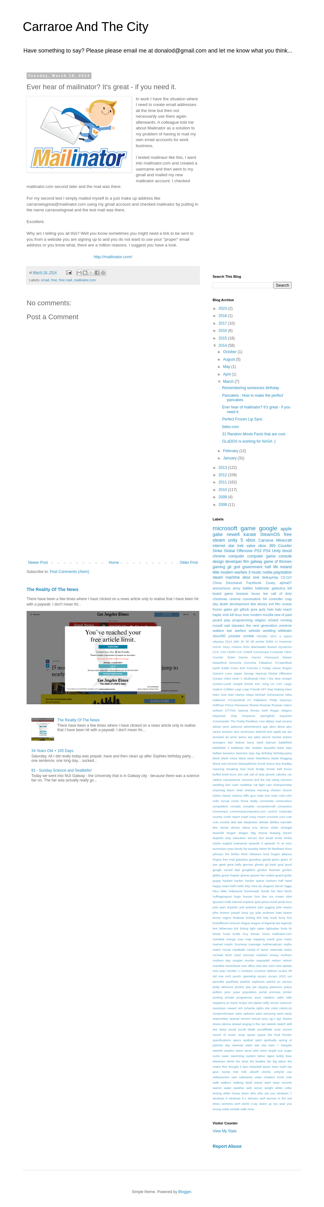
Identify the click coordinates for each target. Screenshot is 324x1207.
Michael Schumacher (269, 694)
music (256, 572)
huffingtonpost (222, 896)
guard (280, 875)
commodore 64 (255, 599)
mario (288, 939)
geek (222, 864)
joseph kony (239, 912)
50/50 (269, 641)
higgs (288, 886)
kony (282, 917)
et (282, 843)
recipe (243, 1003)
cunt (282, 816)
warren (217, 1088)
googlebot (248, 870)
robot (274, 1008)
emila (278, 838)
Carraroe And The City (85, 27)
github (244, 609)
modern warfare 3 (235, 572)
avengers (219, 742)
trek (243, 1071)
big (258, 753)
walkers (226, 1082)
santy (288, 1013)
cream (261, 816)
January (230, 458)
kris (289, 917)
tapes (270, 1056)
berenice (229, 753)
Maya (249, 694)
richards (249, 1008)
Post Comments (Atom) (69, 571)
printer (287, 992)
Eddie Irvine (229, 668)
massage (254, 944)
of (283, 615)
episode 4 (256, 843)
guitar (288, 875)
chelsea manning (257, 790)
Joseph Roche (243, 684)
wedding (269, 630)
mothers (286, 955)
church (287, 790)
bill (290, 588)
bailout (239, 742)
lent (215, 928)
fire (227, 854)
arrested (218, 737)
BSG (246, 647)
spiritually (270, 1040)
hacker (238, 880)
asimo (242, 737)
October (230, 352)
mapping (259, 939)
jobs (261, 907)
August (229, 359)
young (217, 1109)
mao (240, 939)
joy (252, 912)
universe (285, 625)
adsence (236, 726)
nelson (276, 960)
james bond (269, 902)
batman (271, 742)
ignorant (218, 902)
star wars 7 (269, 1045)
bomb (261, 763)
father (263, 848)
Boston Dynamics (279, 647)
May (227, 366)
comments (267, 801)
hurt (257, 896)
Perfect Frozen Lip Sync (242, 419)
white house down (236, 1093)
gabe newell (226, 534)
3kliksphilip (270, 577)
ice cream (276, 896)
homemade (251, 891)
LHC (279, 684)
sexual (256, 1018)
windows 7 (284, 1093)
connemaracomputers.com (248, 811)
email (45, 280)
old (215, 976)
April (227, 374)
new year (219, 971)
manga (230, 939)
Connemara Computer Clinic (272, 652)
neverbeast (232, 965)
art (227, 737)
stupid (272, 1050)
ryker (238, 1013)
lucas (226, 934)
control (272, 811)
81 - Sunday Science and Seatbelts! (61, 770)
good (288, 864)
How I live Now (270, 678)
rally (289, 997)
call (246, 774)
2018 (223, 316)
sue (280, 1050)
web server (254, 1088)
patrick (270, 981)
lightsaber (272, 928)
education (239, 838)
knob (274, 917)
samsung (269, 1013)
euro (289, 843)
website (254, 630)
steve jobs (251, 1050)
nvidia (267, 572)
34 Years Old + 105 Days (52, 751)
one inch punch (230, 976)
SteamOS (270, 534)
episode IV (272, 843)
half (280, 880)
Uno (262, 721)
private (229, 997)
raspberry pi (221, 1003)
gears (275, 859)
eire (261, 838)
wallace (218, 630)
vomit (280, 1077)
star (256, 1045)
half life (271, 567)
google (268, 528)
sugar (288, 1050)
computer (236, 556)
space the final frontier (275, 1034)
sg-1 (272, 1018)
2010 (223, 490)
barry (250, 742)
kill (232, 615)
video (258, 1077)
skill (289, 1024)
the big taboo (276, 1061)
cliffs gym (249, 795)
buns (233, 774)
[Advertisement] (113, 508)
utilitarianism (221, 1077)
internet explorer (243, 902)
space (251, 1034)
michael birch (222, 955)
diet (253, 604)
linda (284, 928)
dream (287, 833)
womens (227, 1103)
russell (217, 625)
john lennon (221, 912)
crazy (252, 816)
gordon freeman (268, 870)
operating (249, 976)
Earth (216, 668)
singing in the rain (254, 1024)
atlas (257, 737)
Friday (267, 668)
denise (235, 827)
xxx (275, 1103)
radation (269, 997)
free (54, 280)
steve (239, 1050)
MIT (264, 689)
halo (270, 609)
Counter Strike (224, 657)
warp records (282, 1082)
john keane (284, 907)
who (253, 1093)
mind (237, 955)
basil (260, 742)
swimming (237, 1056)
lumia (266, 934)
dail (239, 822)
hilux (216, 891)
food (266, 854)
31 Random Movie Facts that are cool (253, 434)
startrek (218, 1050)
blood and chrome (225, 763)
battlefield (285, 742)
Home (114, 562)
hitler (224, 891)
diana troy (250, 827)
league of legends (263, 923)
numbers (247, 971)
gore (254, 609)
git (229, 567)
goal (281, 864)
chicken (276, 790)
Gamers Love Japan (227, 673)
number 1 (233, 971)
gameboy (255, 859)
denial (224, 827)
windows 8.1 (237, 1098)
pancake (218, 981)
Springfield (267, 716)
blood (287, 551)
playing (263, 987)
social (232, 1029)
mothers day (222, 960)
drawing (275, 833)
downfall (218, 833)
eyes (230, 848)
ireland (286, 567)
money (274, 955)
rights (260, 1008)
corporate (285, 811)
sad (227, 625)
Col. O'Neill (244, 652)
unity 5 (235, 540)
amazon (227, 731)
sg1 (279, 1018)
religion (260, 620)
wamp (258, 1082)
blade (275, 758)
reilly (266, 1003)
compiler (248, 806)
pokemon (276, 987)
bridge (260, 769)
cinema (234, 599)
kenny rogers (222, 917)
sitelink (271, 1024)
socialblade (264, 1029)
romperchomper (223, 1013)
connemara (220, 811)
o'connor (260, 971)
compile (235, 806)
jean (215, 907)
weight (269, 1088)
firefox (235, 854)
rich (240, 1008)
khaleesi (238, 917)
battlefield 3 (221, 748)
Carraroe (266, 540)
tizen (275, 1066)
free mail (65, 280)
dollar (274, 827)
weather (239, 1088)
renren (274, 1003)
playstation (283, 572)
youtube (234, 636)
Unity (276, 551)
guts (262, 609)
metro (288, 949)
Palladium (260, 700)
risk (267, 1008)
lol (290, 928)
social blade (246, 1029)
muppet (238, 960)
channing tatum (223, 790)
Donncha (235, 662)
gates (228, 609)
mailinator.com (85, 280)
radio (280, 997)
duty (228, 838)
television (219, 1061)
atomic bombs (272, 737)
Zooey (270, 583)
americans (247, 731)
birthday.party (283, 753)
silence (226, 1024)
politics (217, 992)
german (248, 864)
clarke (217, 795)
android (261, 731)
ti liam (244, 1066)
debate (263, 822)
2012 (223, 475)
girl (236, 609)
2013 (223, 467)
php (248, 987)
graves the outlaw (263, 875)
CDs (223, 652)
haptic (217, 615)
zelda (225, 1109)
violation (269, 1077)
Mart (231, 694)
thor (224, 1066)
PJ (249, 700)
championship (282, 785)
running (286, 620)
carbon (217, 779)
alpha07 (286, 583)
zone (250, 1109)
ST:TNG (230, 710)
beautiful (269, 748)
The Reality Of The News (52, 589)
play (227, 620)
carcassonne (231, 779)
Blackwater (258, 647)
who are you (267, 1093)
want (268, 1082)
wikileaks (285, 630)
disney (262, 604)
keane (288, 912)
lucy (245, 934)
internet (219, 546)
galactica (242, 859)
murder (249, 960)
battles (248, 588)
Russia (254, 705)
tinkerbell (255, 1066)
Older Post (189, 562)
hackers (271, 880)
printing (217, 997)
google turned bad (226, 870)
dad (233, 822)
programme (244, 997)
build (225, 774)
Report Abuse (227, 1146)
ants (269, 731)
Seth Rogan (270, 710)
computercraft (266, 806)
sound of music (224, 1034)
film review (283, 604)
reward (231, 1008)
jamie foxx (285, 902)
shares (287, 1018)
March (229, 381)
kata (279, 912)
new (277, 615)
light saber (257, 928)
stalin (248, 1045)
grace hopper (231, 875)
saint (259, 1013)
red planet (255, 1003)
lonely (217, 934)
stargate (286, 1045)
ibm (264, 896)
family (239, 848)
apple (286, 528)
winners (253, 1098)
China (217, 583)
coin (267, 795)
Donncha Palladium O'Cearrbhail (268, 662)
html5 (288, 891)
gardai (266, 859)
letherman (226, 928)
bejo (289, 748)
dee (215, 827)
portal (263, 992)
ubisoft (254, 1071)
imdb (227, 902)
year (282, 1103)
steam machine (226, 577)
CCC (216, 652)
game (248, 528)
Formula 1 (253, 668)
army (236, 588)
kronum (235, 923)
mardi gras (274, 939)
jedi (242, 907)
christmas (220, 599)
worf (237, 1103)
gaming (219, 567)
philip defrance (223, 987)
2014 (223, 345)
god (237, 567)
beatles (257, 748)
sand (280, 1013)
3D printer (258, 641)
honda (265, 891)
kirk (259, 917)
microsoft (225, 528)
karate (250, 534)
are (289, 731)
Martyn (240, 694)
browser (242, 593)
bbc (248, 748)
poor (227, 992)
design (218, 561)
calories (281, 774)
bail (230, 742)
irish (226, 615)
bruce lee (260, 593)
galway (256, 561)
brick (250, 769)
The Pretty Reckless (244, 721)
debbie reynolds (281, 822)
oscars (261, 976)
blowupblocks (248, 763)
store (263, 1050)
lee (278, 923)
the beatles (257, 1061)
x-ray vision (259, 1103)
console (285, 556)
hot (273, 891)
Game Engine (282, 668)
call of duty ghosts (262, 774)
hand (288, 880)
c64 (240, 774)
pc (279, 981)
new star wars (265, 965)
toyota (226, 1071)
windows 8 (220, 1098)
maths (288, 944)
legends (286, 923)
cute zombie (221, 822)
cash (235, 785)
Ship (234, 716)
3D (247, 641)
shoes (217, 1024)
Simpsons (248, 716)
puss (258, 997)
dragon (231, 833)
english (227, 843)
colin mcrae (221, 801)
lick (236, 928)
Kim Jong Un (264, 684)
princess (275, 992)
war (229, 630)
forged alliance (281, 854)
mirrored (248, 955)
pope (236, 992)
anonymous (221, 588)
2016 (223, 330)
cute (289, 816)
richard (273, 620)
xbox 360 (266, 546)
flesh (244, 854)
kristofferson (221, 923)
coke (274, 795)
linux (238, 615)
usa (289, 1071)
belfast (217, 753)
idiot (289, 896)
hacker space (254, 880)
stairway (237, 1045)
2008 (223, 504)
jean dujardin (229, 907)
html (280, 891)
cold (281, 795)
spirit (258, 1040)
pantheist (232, 981)
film (246, 561)
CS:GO (286, 577)
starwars (238, 625)
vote (289, 1077)
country (217, 816)
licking (244, 928)
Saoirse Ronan (248, 710)
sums (216, 1056)
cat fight (259, 785)
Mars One (220, 694)
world (245, 1103)
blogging (286, 758)
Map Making (275, 689)
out (290, 976)
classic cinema (232, 795)
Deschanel (234, 583)
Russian (265, 705)
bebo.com (230, 427)
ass (250, 737)
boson (270, 763)
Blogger (184, 1192)
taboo (261, 1056)
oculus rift (285, 971)
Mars (288, 689)
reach (234, 1003)
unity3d (279, 1071)
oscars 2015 (277, 976)
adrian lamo (221, 726)
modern (256, 615)
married (218, 944)
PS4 (267, 551)
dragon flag (247, 833)
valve (250, 546)
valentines (245, 1077)
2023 (223, 308)
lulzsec (255, 934)
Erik (242, 668)
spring (283, 1040)
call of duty (281, 593)
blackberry (263, 758)
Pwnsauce (241, 705)
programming (243, 620)
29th (236, 641)
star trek (236, 546)
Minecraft (284, 540)
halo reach (283, 609)
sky (215, 1029)
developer (233, 561)
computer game (261, 556)
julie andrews (265, 912)
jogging (270, 907)
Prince (229, 705)
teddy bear (284, 1056)
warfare (240, 630)
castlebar (246, 785)
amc (237, 731)
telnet (230, 1061)
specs (237, 1040)
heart (225, 886)
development (239, 604)
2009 (223, 497)
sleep (223, 1029)
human (247, 896)
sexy (265, 1018)
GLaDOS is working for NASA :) (249, 441)
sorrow (287, 1029)
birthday (266, 753)
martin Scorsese (235, 944)
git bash (271, 864)
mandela (218, 939)
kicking (250, 917)
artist (233, 737)
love (246, 615)
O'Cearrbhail (236, 700)
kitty (266, 917)
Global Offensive (280, 673)
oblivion (272, 971)
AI (276, 641)
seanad (234, 1018)
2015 (223, 338)
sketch (281, 1024)
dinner (264, 827)
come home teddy (244, 801)
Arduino (236, 647)
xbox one (250, 577)
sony (277, 1029)
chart (239, 790)
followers (255, 854)
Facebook (253, 583)
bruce (288, 769)
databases (251, 822)
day (215, 604)
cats (269, 785)
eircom (252, 838)
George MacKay (255, 673)
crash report (232, 816)
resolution (219, 1008)
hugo (237, 896)
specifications (222, 1040)
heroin (279, 886)
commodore (284, 801)
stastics (229, 1050)
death (224, 604)
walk (216, 1082)
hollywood (235, 891)
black (216, 758)
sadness (248, 1013)
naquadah (263, 960)
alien (272, 726)
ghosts (259, 864)
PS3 (258, 551)
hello (233, 886)
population (249, 992)
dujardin (218, 838)
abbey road (273, 721)
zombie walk (238, 1109)
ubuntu (266, 1071)
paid (288, 615)
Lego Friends (251, 689)
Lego (238, 689)
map (248, 939)
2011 (223, 482)
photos (239, 987)
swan (225, 1056)
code (260, 795)
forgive (217, 859)
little (216, 572)
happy (217, 886)
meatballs (238, 949)
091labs (262, 636)
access (287, 721)
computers (284, 806)
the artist (242, 1061)
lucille (236, 934)
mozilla (268, 615)
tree (236, 1071)
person (287, 981)
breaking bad (236, 769)
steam (219, 540)
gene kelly (234, 864)
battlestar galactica (270, 588)
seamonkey (220, 1018)
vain (234, 1077)
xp (269, 1103)
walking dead (242, 1082)
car (290, 774)
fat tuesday (250, 848)
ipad (257, 902)
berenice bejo (245, 753)
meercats (276, 949)
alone (281, 726)
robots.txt (285, 1008)
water (227, 1088)
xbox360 (219, 636)
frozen (217, 609)
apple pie (280, 731)
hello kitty (243, 886)
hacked (228, 880)
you (289, 1103)
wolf (262, 1098)
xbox (250, 540)
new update (284, 965)
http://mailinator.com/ (113, 256)
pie (254, 987)
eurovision (220, 848)
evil (271, 604)
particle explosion (252, 981)
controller (276, 599)
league (245, 923)
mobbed (261, 955)
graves (245, 875)
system (251, 1056)
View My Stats (225, 1131)
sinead (236, 1024)
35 (242, 641)
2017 (223, 323)
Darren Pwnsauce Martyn (272, 657)
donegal (286, 827)
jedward (251, 907)
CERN (231, 652)
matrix (217, 949)
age (265, 726)
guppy (217, 880)
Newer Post (38, 562)
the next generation (261, 625)
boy (278, 763)
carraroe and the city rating (260, 779)
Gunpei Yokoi (222, 678)
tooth (282, 1066)
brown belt (274, 769)
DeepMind (220, 662)
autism (287, 737)
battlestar (237, 748)
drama (263, 833)
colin (288, 795)
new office (248, 965)
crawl (244, 816)
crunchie (272, 816)
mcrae (226, 949)
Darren (243, 657)
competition (220, 806)
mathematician (272, 944)
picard (217, 620)
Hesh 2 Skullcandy (245, 678)
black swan (246, 758)
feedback (278, 848)
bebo (280, 748)
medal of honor (257, 949)
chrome (219, 556)
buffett (217, 774)
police (288, 987)
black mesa (229, 758)
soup (241, 1034)
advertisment (252, 726)
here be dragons (262, 886)
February (231, 451)
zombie (248, 636)
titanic (267, 1066)
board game (223, 593)
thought (233, 1066)
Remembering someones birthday (250, 388)
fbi (269, 848)
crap (288, 599)
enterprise (240, 843)
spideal (248, 1040)
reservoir (286, 1003)
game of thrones (278, 561)
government (252, 567)
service (245, 1018)
